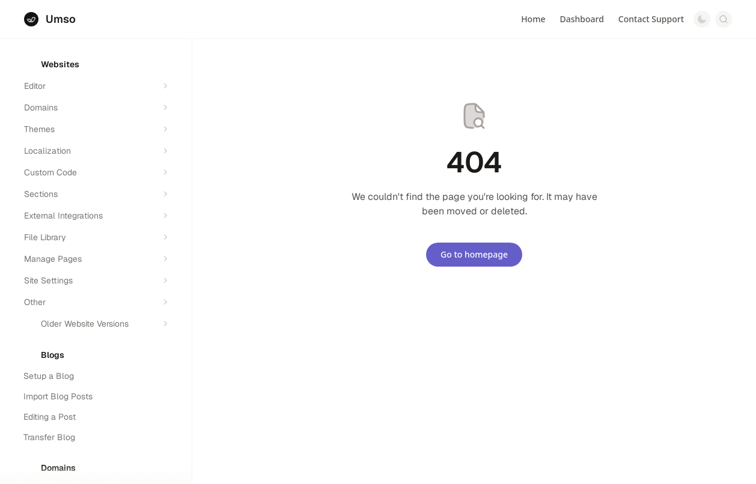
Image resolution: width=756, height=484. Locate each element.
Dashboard (581, 19)
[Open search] (723, 19)
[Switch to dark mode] (702, 19)
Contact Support (651, 19)
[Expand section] (165, 85)
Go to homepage (474, 254)
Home (533, 19)
